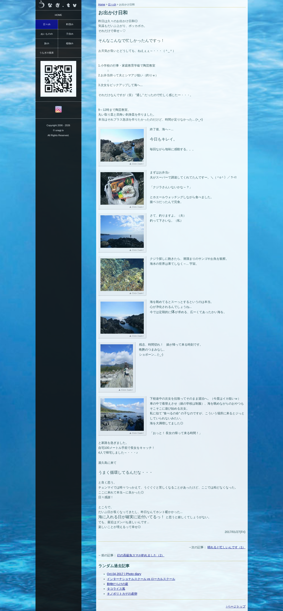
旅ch (46, 43)
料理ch (69, 24)
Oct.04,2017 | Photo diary (124, 574)
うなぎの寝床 (46, 52)
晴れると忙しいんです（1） (226, 547)
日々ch (112, 4)
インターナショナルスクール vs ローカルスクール (141, 579)
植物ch (69, 43)
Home (101, 4)
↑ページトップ (236, 606)
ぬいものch (47, 34)
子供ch (69, 34)
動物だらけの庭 (117, 584)
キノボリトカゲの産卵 (122, 593)
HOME (58, 15)
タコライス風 (116, 588)
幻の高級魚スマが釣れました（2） (140, 555)
